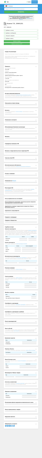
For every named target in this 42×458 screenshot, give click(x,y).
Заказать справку (17, 41)
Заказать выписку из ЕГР (17, 43)
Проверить (21, 12)
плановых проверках (19, 269)
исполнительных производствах (21, 257)
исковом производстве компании (21, 243)
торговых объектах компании (30, 350)
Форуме (14, 180)
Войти (29, 1)
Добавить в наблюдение (11, 33)
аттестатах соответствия (20, 383)
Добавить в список (10, 30)
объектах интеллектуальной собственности (23, 166)
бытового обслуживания (22, 360)
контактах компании (19, 111)
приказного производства (32, 230)
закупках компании (19, 277)
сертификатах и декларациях (20, 304)
